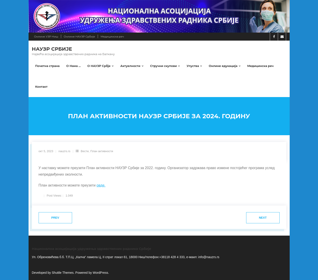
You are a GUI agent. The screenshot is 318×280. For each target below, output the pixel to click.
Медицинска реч (112, 36)
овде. (101, 185)
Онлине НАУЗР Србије (79, 36)
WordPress (100, 272)
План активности (101, 151)
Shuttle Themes (63, 272)
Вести (85, 151)
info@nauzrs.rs (208, 257)
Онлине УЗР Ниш (46, 36)
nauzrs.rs (64, 151)
